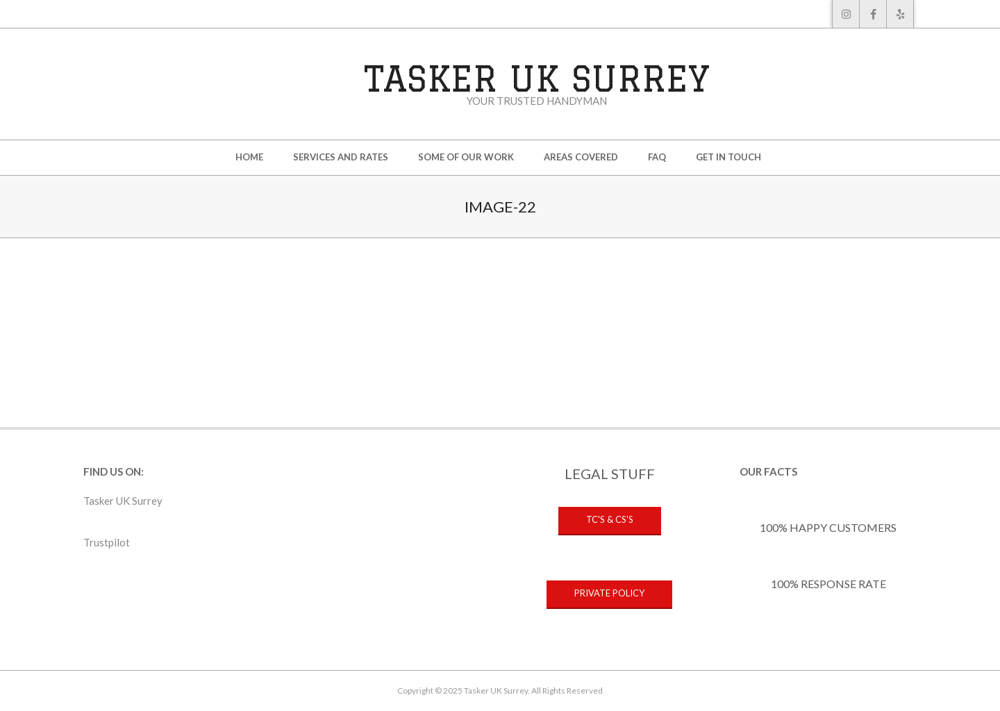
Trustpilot (106, 542)
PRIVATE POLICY (609, 593)
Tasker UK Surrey (122, 500)
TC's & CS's (609, 519)
